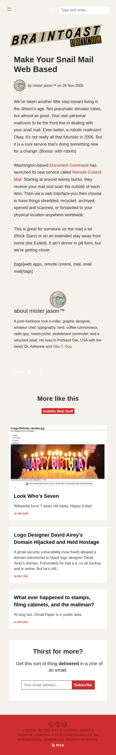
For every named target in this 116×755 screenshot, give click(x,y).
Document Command (69, 165)
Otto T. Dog (62, 346)
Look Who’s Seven (36, 496)
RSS (58, 745)
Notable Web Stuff (58, 411)
